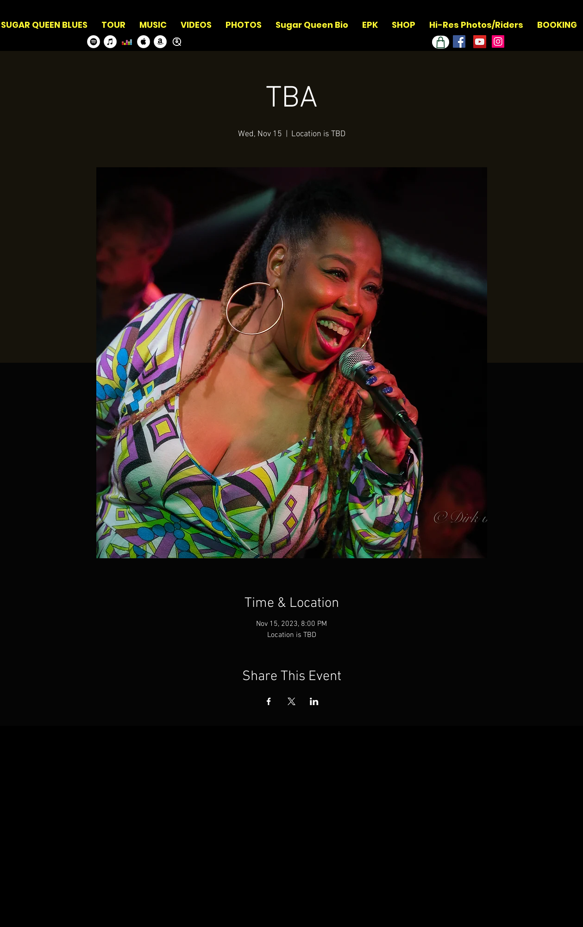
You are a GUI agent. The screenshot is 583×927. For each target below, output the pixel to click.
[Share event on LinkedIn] (314, 701)
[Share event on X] (291, 701)
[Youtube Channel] (479, 41)
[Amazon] (160, 41)
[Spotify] (93, 41)
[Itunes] (110, 41)
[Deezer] (126, 41)
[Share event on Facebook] (268, 701)
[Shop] (440, 42)
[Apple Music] (143, 41)
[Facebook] (459, 41)
